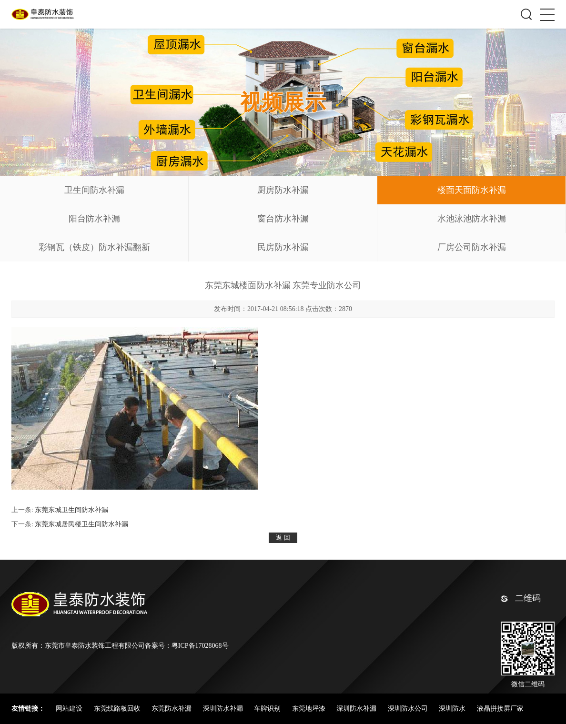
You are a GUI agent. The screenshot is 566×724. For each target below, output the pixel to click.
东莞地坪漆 (309, 708)
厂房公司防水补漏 (471, 247)
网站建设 (70, 708)
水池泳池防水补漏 (471, 218)
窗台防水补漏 (283, 218)
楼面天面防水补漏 (471, 190)
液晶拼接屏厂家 (500, 708)
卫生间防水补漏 (94, 190)
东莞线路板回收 (118, 708)
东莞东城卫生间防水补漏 (71, 509)
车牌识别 (268, 708)
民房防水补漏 (283, 247)
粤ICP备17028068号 (200, 645)
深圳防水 (453, 708)
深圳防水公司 (409, 708)
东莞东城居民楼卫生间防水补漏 (81, 524)
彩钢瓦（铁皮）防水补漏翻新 (94, 247)
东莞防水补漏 (172, 708)
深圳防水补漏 (224, 708)
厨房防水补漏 (283, 190)
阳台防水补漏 (94, 218)
